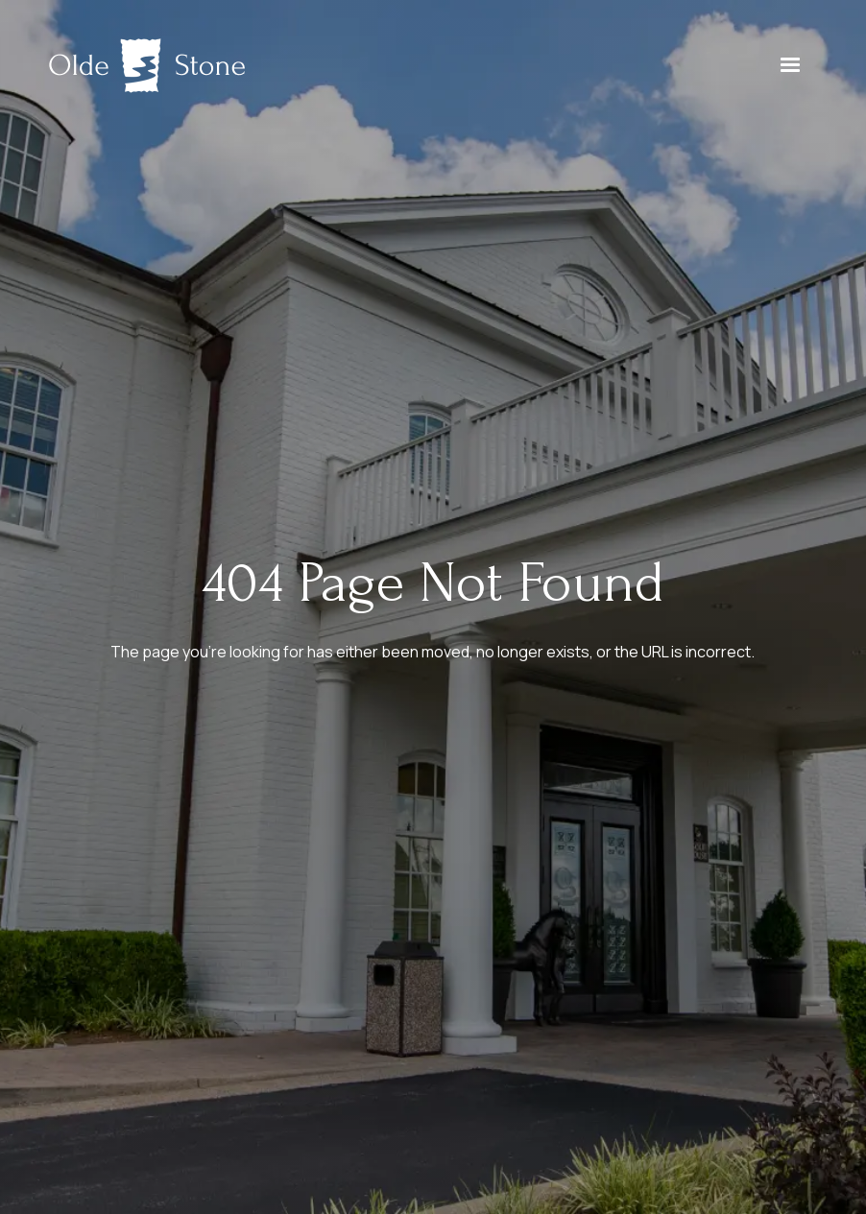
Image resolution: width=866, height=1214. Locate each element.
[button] (790, 65)
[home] (147, 65)
